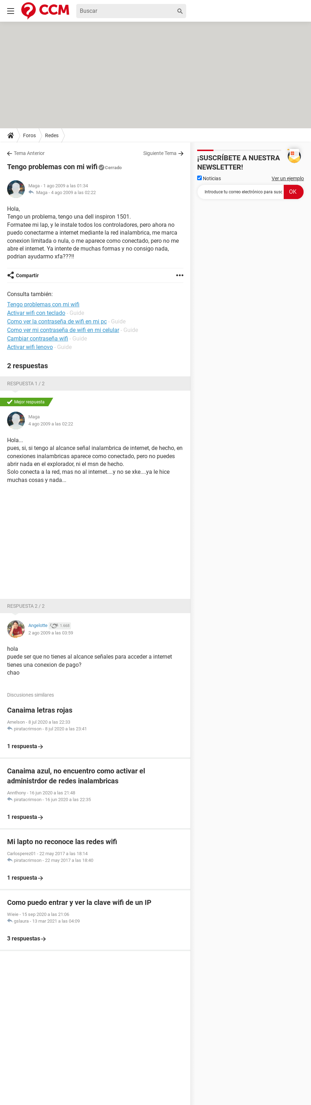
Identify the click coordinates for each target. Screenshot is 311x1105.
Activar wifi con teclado (36, 313)
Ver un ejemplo (288, 178)
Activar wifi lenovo (30, 347)
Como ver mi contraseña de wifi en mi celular (63, 330)
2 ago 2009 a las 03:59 (50, 632)
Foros (29, 135)
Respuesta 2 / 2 (26, 606)
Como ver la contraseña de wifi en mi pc (57, 321)
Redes (52, 135)
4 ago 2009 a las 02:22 (73, 192)
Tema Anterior (29, 153)
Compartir (27, 275)
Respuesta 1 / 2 (26, 383)
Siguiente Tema (160, 153)
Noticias (209, 178)
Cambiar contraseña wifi (37, 338)
